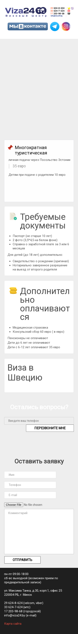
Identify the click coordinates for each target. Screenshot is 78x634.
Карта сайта (12, 624)
